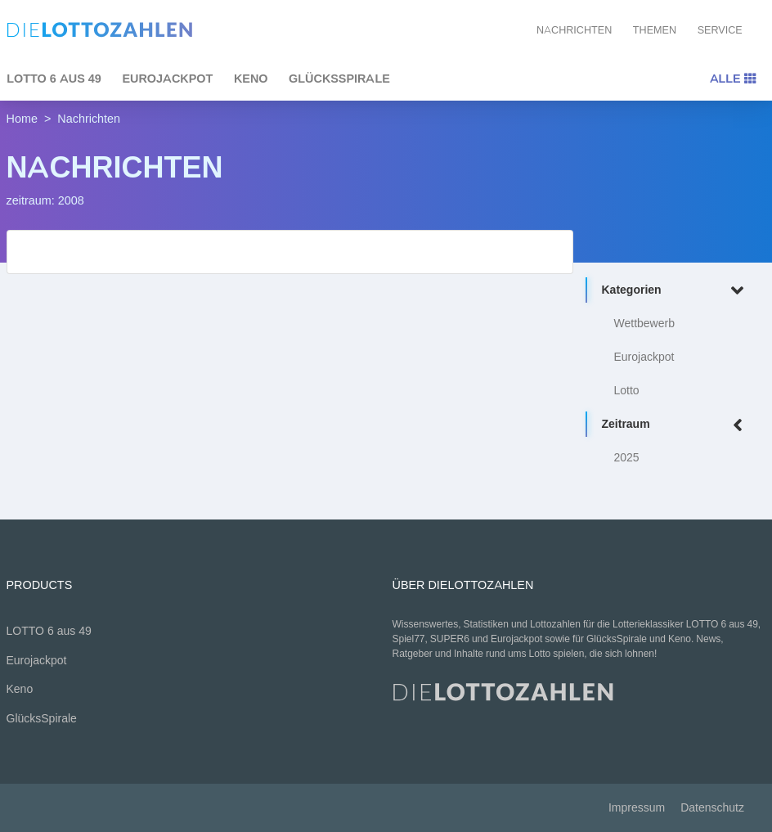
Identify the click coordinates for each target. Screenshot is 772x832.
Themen (654, 30)
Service (720, 30)
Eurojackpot (167, 78)
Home (22, 118)
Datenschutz (712, 808)
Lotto (627, 390)
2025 (627, 457)
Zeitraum (676, 425)
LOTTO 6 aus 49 (49, 631)
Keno (251, 78)
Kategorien (676, 290)
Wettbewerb (644, 323)
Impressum (636, 808)
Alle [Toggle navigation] (733, 78)
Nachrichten (574, 30)
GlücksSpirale (339, 78)
